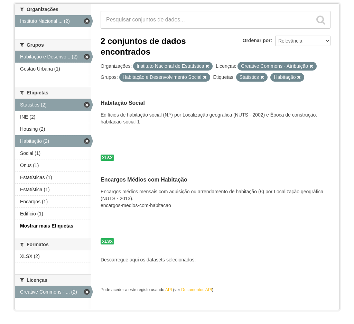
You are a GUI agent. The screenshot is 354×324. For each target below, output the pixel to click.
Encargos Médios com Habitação (144, 180)
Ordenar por (257, 40)
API (168, 289)
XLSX (107, 157)
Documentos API (196, 289)
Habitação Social (123, 103)
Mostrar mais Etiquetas (46, 226)
